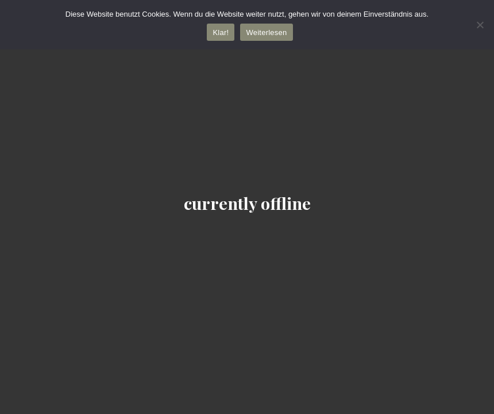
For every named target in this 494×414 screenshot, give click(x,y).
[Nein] (479, 24)
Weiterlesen (266, 32)
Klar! (221, 32)
